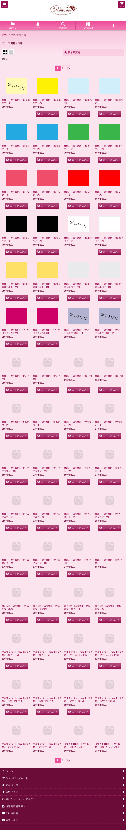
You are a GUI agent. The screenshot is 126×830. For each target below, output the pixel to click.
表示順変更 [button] (72, 52)
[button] (4, 4)
